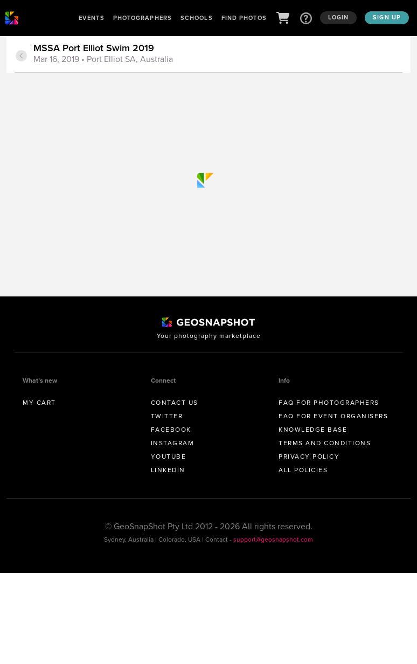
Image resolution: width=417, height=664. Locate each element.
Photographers (142, 17)
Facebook (171, 429)
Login (338, 17)
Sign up (387, 17)
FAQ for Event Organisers (333, 416)
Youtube (168, 456)
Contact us (174, 402)
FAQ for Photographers (329, 402)
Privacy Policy (309, 456)
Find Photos (244, 17)
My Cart (39, 402)
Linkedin (168, 470)
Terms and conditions (325, 443)
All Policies (303, 470)
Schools (196, 17)
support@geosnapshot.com (273, 539)
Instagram (172, 443)
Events (92, 17)
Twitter (167, 416)
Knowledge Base (313, 429)
